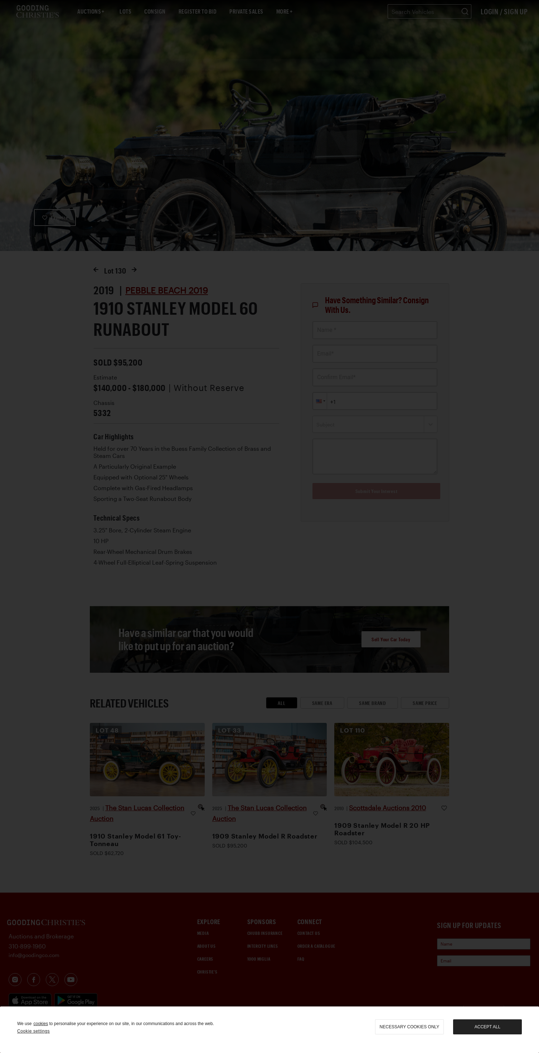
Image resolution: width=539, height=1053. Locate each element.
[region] (269, 1029)
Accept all (487, 1026)
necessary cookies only (410, 1026)
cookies (40, 1023)
